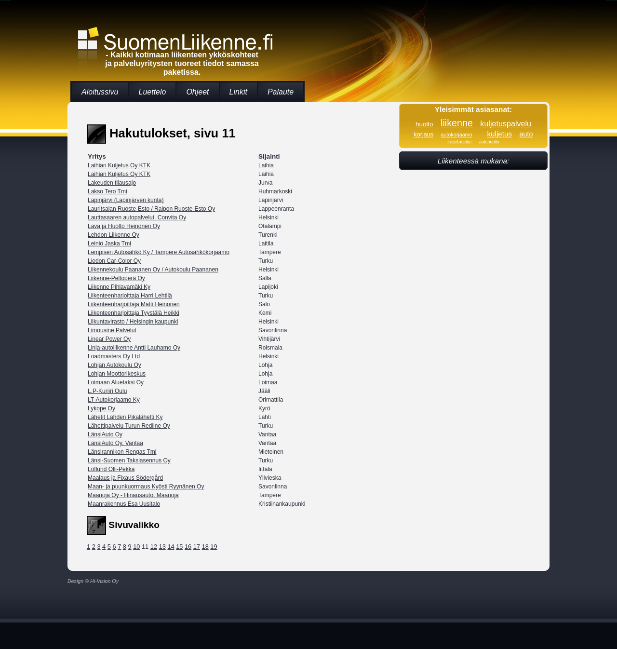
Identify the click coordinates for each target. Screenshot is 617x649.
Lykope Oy (101, 408)
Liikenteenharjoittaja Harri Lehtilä (130, 295)
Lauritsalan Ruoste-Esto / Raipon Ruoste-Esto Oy (151, 208)
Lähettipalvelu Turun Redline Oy (129, 425)
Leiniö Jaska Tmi (109, 243)
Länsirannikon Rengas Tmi (122, 451)
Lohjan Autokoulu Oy (114, 365)
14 (170, 546)
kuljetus (499, 134)
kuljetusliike (459, 141)
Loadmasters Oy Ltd (114, 356)
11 (145, 546)
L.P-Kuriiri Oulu (107, 391)
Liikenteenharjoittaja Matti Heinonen (134, 304)
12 (153, 546)
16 (188, 546)
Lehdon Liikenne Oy (113, 234)
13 (162, 546)
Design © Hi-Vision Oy (93, 581)
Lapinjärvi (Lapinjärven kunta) (125, 200)
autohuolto (489, 141)
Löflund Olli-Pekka (111, 469)
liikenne (457, 123)
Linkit (238, 92)
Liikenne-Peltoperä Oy (116, 278)
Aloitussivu (99, 92)
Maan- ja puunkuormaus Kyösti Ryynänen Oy (146, 486)
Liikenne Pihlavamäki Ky (119, 287)
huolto (424, 124)
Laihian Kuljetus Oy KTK (119, 165)
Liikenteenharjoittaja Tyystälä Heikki (133, 313)
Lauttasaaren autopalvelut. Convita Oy (137, 217)
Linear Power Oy (109, 339)
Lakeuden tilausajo (112, 182)
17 (196, 546)
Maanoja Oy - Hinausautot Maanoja (133, 495)
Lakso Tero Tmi (107, 191)
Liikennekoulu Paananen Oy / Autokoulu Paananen (153, 269)
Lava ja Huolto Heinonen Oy (124, 226)
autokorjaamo (456, 134)
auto (526, 134)
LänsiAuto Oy (105, 434)
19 (213, 546)
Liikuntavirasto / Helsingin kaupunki (133, 321)
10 (136, 546)
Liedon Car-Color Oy (114, 260)
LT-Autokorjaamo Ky (114, 399)
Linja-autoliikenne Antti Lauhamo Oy (134, 347)
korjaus (423, 134)
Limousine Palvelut (112, 330)
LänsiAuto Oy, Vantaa (115, 443)
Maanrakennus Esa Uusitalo (124, 503)
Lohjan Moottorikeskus (117, 373)
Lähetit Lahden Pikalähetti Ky (125, 417)
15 (179, 546)
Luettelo (152, 92)
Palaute (281, 92)
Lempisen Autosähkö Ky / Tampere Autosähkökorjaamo (158, 252)
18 (205, 546)
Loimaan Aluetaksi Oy (116, 382)
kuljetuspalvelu (505, 123)
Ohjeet (197, 92)
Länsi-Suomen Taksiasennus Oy (129, 460)
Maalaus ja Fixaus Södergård (125, 477)
